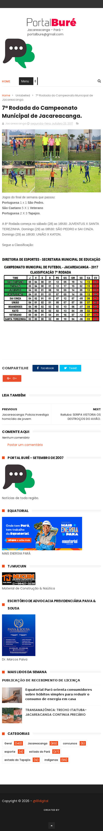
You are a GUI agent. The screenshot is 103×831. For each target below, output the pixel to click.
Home (6, 81)
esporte (9, 752)
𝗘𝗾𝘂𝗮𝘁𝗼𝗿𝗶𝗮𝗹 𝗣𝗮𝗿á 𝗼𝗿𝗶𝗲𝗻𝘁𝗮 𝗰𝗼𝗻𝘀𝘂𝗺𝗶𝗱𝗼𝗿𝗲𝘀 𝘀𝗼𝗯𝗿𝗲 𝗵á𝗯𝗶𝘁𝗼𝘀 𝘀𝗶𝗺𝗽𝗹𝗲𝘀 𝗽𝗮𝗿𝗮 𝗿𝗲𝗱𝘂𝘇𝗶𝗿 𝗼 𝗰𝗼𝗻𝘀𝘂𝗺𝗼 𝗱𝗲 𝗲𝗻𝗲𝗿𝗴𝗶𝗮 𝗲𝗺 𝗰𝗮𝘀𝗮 (58, 694)
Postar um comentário (25, 445)
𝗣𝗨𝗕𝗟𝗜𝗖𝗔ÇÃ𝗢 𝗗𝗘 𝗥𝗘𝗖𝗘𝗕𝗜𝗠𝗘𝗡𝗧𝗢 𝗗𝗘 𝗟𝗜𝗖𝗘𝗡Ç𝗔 (41, 680)
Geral (8, 743)
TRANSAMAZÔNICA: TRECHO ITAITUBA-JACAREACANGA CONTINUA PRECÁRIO (56, 712)
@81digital (40, 801)
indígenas (51, 760)
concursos (70, 743)
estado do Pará (39, 752)
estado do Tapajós (17, 760)
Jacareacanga (37, 743)
